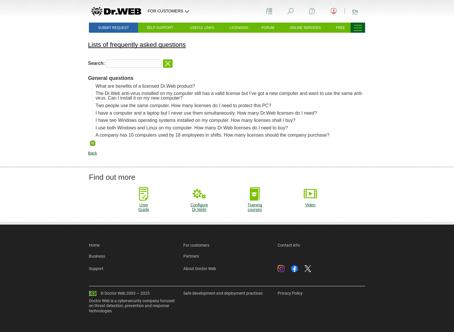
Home (94, 245)
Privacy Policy (290, 293)
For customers (196, 245)
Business (97, 256)
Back (92, 153)
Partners (191, 256)
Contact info (289, 245)
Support (96, 269)
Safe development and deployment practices (223, 293)
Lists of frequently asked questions (137, 44)
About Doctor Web (199, 269)
